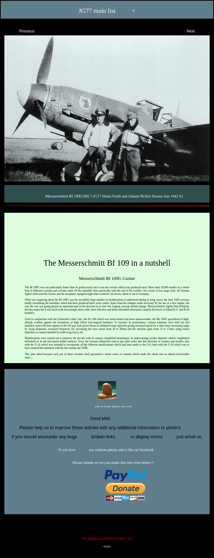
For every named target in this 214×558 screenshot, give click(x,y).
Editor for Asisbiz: (107, 407)
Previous (21, 29)
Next (197, 29)
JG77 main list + (107, 10)
